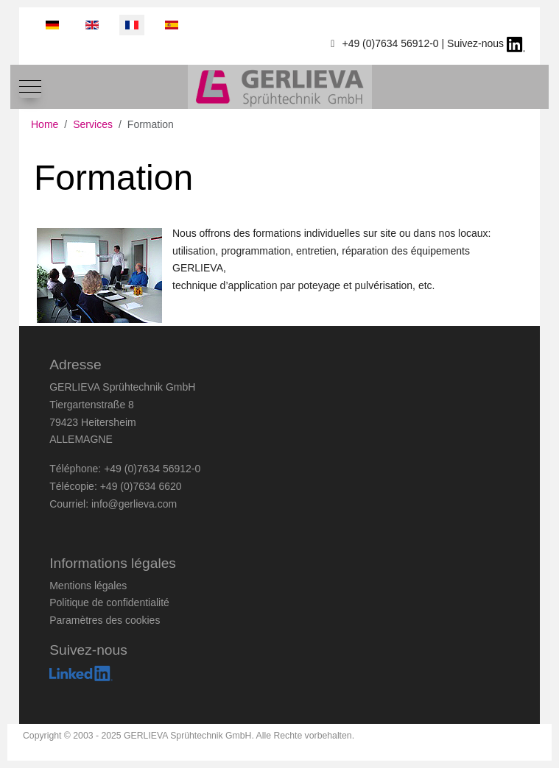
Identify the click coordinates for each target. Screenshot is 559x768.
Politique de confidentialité (109, 602)
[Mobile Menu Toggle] (30, 87)
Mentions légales (88, 585)
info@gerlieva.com (134, 504)
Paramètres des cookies (104, 620)
